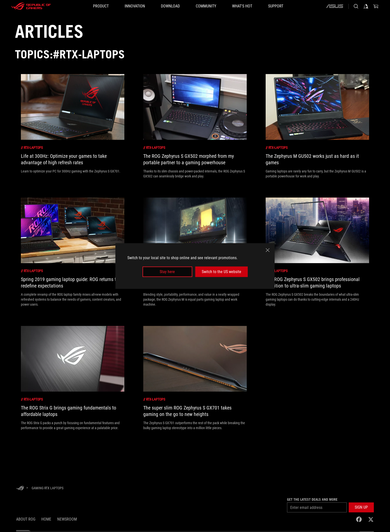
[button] (361, 507)
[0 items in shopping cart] (376, 6)
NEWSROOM (67, 519)
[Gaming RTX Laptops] (47, 488)
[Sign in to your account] (366, 6)
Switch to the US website (221, 271)
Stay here (167, 271)
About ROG (25, 519)
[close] (268, 250)
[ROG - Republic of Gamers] (31, 6)
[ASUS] (334, 6)
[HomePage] (20, 488)
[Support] (275, 6)
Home (46, 519)
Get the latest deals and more (312, 499)
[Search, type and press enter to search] (356, 6)
